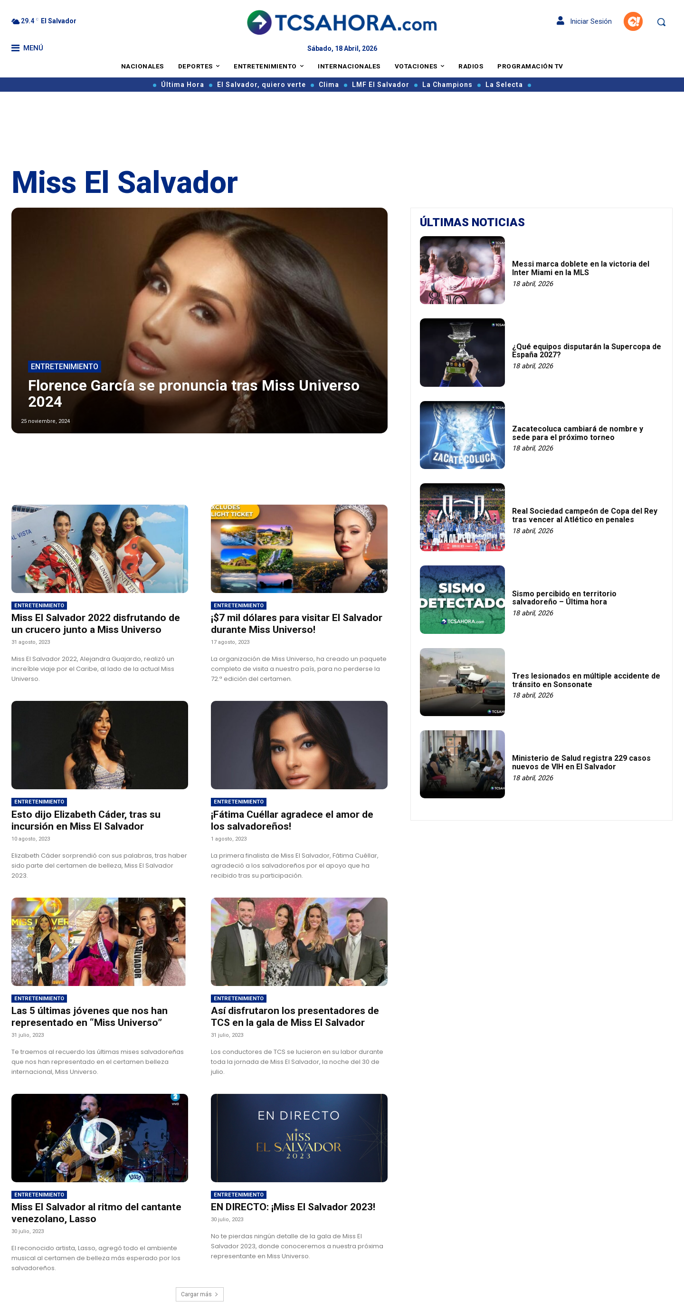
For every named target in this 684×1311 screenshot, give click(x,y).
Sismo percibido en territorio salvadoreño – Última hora (564, 598)
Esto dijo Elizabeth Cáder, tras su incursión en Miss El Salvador (86, 820)
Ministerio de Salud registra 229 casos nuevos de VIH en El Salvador (581, 762)
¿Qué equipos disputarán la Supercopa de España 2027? (586, 351)
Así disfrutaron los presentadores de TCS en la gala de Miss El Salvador (295, 1016)
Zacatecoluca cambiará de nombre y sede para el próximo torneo (577, 433)
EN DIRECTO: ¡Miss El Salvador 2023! (293, 1207)
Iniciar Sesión (584, 21)
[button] (661, 21)
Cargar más (199, 1294)
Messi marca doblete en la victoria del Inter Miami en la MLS (580, 268)
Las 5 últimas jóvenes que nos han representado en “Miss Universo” (89, 1016)
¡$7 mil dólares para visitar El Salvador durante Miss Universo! (296, 623)
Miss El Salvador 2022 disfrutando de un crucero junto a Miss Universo (95, 623)
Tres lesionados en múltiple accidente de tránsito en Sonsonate (586, 680)
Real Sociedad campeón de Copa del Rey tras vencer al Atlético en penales (584, 515)
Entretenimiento (64, 367)
